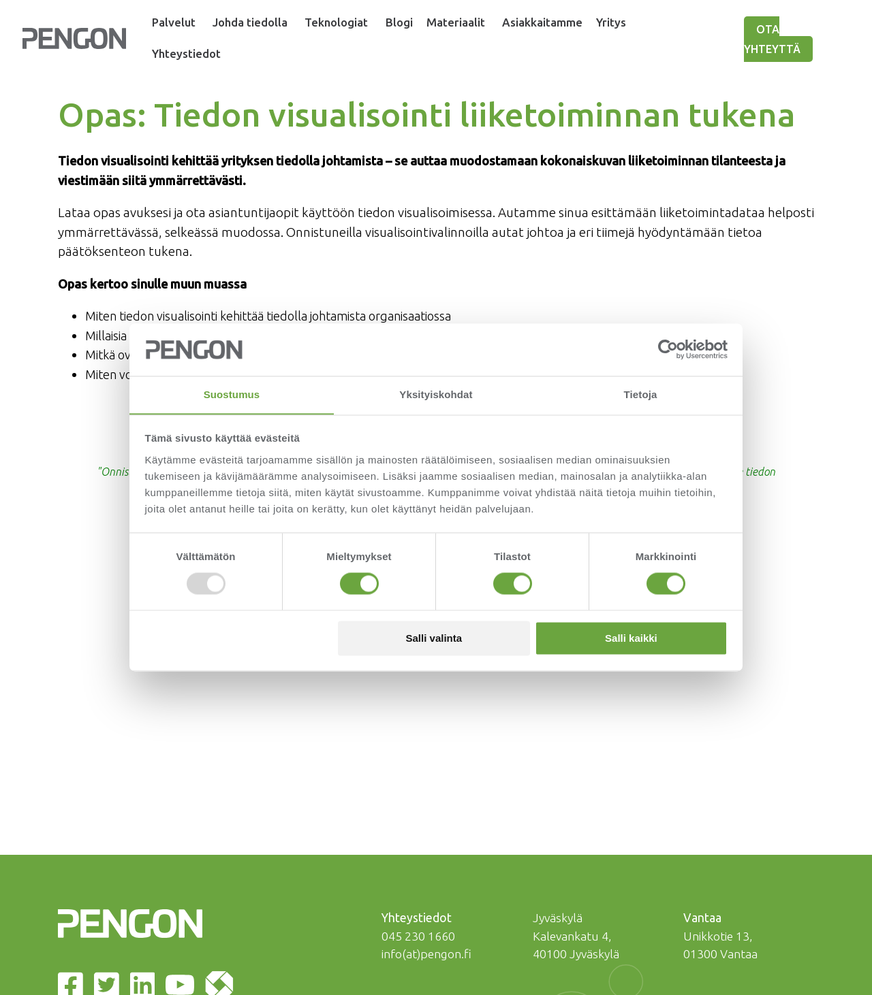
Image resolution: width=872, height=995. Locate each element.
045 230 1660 (418, 804)
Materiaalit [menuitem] (466, 22)
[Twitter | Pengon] (109, 855)
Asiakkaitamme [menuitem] (556, 22)
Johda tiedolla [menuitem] (254, 22)
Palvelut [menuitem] (174, 22)
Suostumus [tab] (232, 394)
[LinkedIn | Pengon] (145, 855)
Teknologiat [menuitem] (344, 22)
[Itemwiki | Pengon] (222, 855)
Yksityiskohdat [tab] (435, 394)
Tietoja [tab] (640, 394)
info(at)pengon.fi (426, 821)
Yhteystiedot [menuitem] (188, 53)
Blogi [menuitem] (410, 22)
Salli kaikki (631, 639)
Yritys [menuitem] (625, 22)
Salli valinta (434, 639)
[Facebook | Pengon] (73, 855)
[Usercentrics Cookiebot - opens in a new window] (668, 349)
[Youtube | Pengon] (183, 855)
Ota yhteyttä (779, 40)
